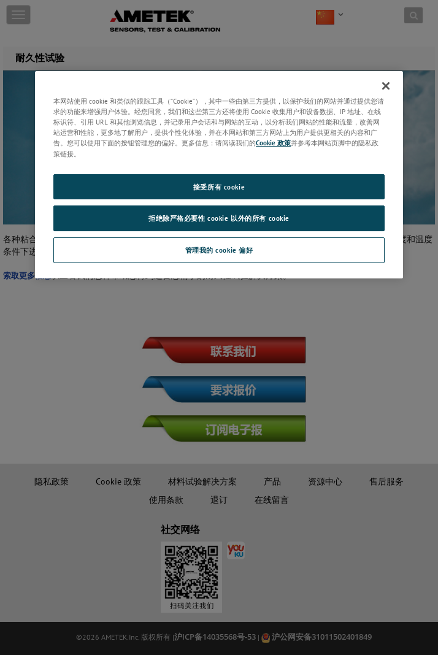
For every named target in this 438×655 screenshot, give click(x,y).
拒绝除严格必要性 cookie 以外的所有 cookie (219, 218)
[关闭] (385, 85)
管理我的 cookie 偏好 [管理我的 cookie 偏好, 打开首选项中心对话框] (219, 250)
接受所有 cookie (219, 186)
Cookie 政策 (273, 142)
